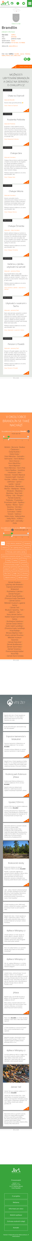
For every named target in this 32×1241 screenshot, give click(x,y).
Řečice (8, 55)
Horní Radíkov (11, 470)
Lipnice (18, 482)
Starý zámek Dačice (14, 614)
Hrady (8, 560)
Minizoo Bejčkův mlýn (14, 633)
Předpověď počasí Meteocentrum (17, 1235)
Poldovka (27, 54)
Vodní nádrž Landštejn (14, 626)
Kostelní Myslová (18, 475)
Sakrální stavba (22, 577)
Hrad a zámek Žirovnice (14, 635)
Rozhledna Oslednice (15, 621)
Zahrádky (19, 521)
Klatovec (8, 475)
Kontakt (16, 1228)
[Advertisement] (16, 396)
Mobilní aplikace (16, 1215)
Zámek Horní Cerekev (15, 656)
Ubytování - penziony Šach (11, 310)
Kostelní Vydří (11, 477)
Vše (3, 543)
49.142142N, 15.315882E (18, 42)
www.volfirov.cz (13, 46)
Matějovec (15, 488)
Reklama (16, 1202)
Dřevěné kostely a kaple (12, 565)
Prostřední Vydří (10, 502)
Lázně (14, 569)
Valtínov (18, 514)
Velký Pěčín (11, 518)
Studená (10, 509)
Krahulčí (20, 477)
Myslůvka (9, 493)
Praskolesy (18, 500)
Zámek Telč (14, 607)
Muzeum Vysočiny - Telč (14, 610)
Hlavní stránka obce (26, 66)
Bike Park (7, 573)
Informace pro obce (16, 1209)
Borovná (15, 447)
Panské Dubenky (14, 498)
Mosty (23, 488)
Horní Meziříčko (14, 463)
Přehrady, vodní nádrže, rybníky (16, 552)
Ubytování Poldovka (9, 124)
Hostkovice (12, 472)
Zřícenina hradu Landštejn (15, 628)
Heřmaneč (8, 458)
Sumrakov (11, 511)
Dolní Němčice (10, 456)
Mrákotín (10, 491)
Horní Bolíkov (19, 458)
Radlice (4, 55)
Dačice (13, 40)
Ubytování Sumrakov (10, 157)
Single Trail (16, 573)
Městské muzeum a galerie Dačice (14, 604)
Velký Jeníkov (20, 516)
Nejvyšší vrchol (23, 569)
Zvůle (15, 523)
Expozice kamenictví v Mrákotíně (14, 588)
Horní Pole (21, 468)
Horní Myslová (14, 465)
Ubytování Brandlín (9, 100)
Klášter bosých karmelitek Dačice (15, 618)
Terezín (10, 514)
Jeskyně (6, 569)
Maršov (7, 488)
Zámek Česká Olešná (14, 624)
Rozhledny (27, 556)
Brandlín (9, 27)
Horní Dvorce (14, 461)
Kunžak (7, 479)
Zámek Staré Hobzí (14, 647)
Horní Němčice (10, 468)
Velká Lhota (17, 55)
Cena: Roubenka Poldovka (11, 139)
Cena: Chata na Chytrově (11, 105)
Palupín (20, 495)
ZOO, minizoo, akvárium (14, 543)
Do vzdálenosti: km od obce (14, 431)
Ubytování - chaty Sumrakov (12, 230)
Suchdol (18, 509)
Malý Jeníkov (9, 486)
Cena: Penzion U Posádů (11, 368)
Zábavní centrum (10, 577)
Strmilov (18, 507)
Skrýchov (10, 507)
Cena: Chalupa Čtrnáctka (11, 250)
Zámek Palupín (14, 594)
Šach (12, 55)
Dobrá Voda (14, 454)
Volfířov (13, 35)
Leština (14, 479)
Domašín (20, 456)
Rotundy (24, 565)
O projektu (16, 1196)
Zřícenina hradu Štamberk (15, 598)
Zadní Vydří (9, 521)
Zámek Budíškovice (14, 644)
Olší (13, 495)
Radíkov (21, 502)
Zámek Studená (14, 582)
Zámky (15, 560)
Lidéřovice (11, 482)
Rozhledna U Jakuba (14, 591)
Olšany (8, 495)
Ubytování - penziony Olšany (12, 271)
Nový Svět (18, 493)
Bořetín (7, 447)
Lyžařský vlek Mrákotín (14, 584)
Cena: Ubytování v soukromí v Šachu (14, 330)
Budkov (22, 447)
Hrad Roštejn (15, 630)
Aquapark (27, 543)
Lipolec (11, 484)
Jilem (19, 472)
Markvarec (20, 486)
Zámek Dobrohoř (14, 642)
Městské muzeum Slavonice (15, 638)
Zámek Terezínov (14, 649)
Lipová (22, 54)
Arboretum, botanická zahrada (11, 556)
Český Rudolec (14, 452)
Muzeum (25, 573)
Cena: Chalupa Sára (9, 177)
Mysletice (18, 491)
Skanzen (27, 548)
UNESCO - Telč (14, 612)
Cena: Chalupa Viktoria (10, 212)
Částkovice (15, 449)
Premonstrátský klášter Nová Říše (15, 652)
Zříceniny (23, 560)
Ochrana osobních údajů (16, 1221)
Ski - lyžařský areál (16, 548)
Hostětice (21, 470)
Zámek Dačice (14, 600)
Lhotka (21, 479)
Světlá (19, 511)
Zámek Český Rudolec (14, 596)
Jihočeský (13, 37)
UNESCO (5, 548)
